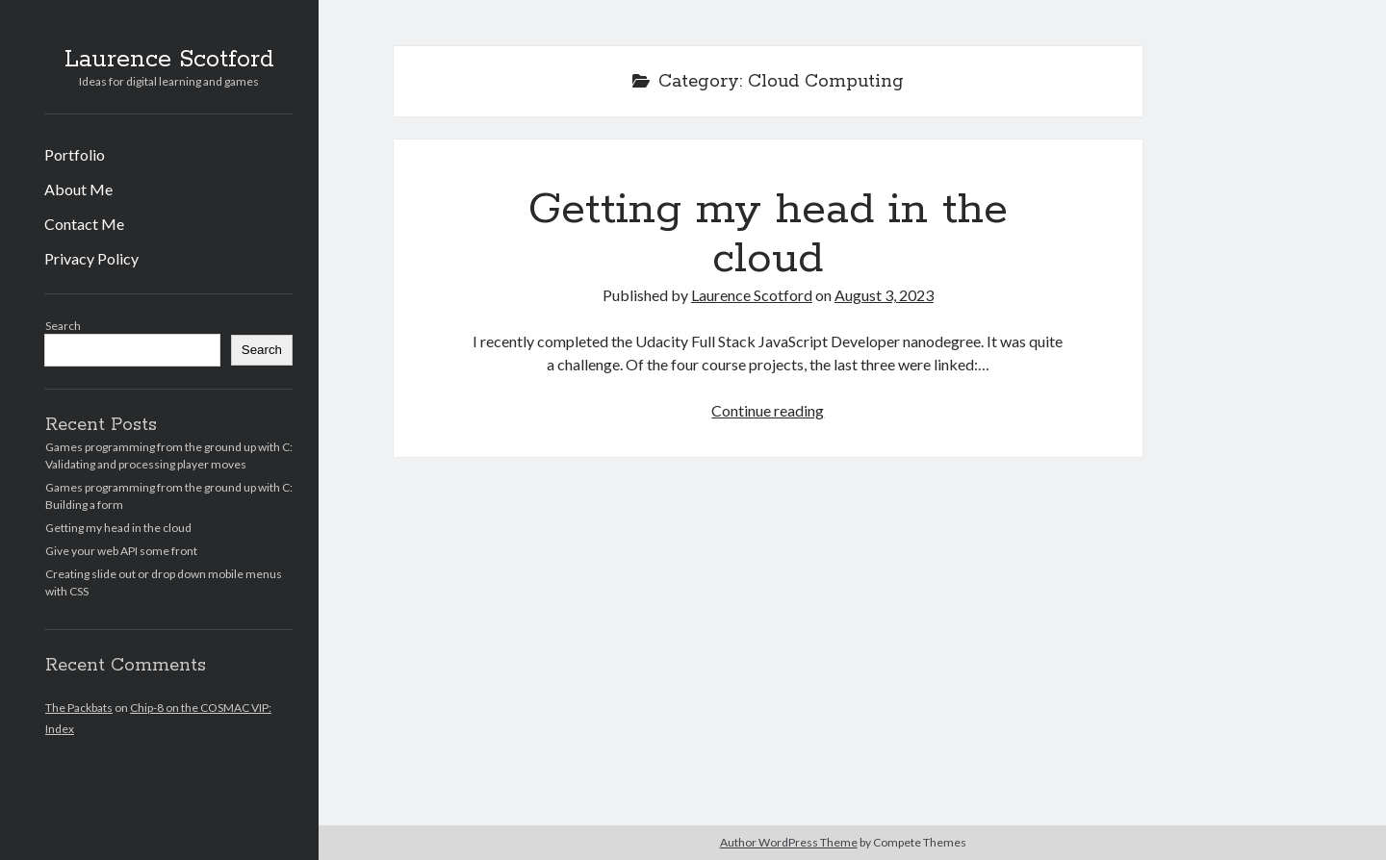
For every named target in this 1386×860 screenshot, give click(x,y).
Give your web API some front (121, 551)
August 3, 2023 (884, 295)
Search (63, 325)
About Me (78, 189)
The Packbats (79, 707)
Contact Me (84, 224)
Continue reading (767, 410)
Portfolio (74, 154)
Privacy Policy (91, 258)
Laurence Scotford (169, 59)
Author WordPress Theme (789, 842)
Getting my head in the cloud (118, 527)
